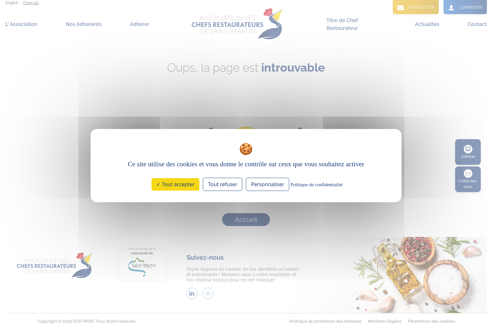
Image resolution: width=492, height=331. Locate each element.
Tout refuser (222, 184)
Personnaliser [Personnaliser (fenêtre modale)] (267, 184)
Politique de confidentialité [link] (316, 184)
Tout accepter (175, 184)
